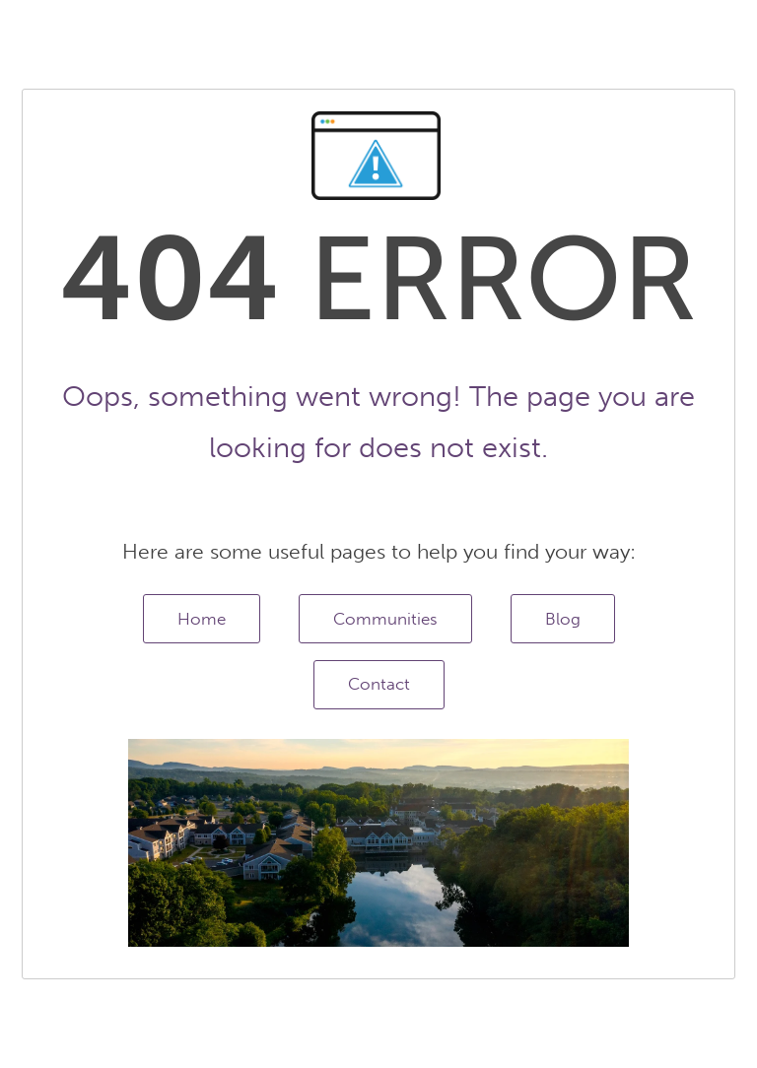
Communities (385, 619)
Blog (563, 619)
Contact (379, 684)
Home (201, 619)
